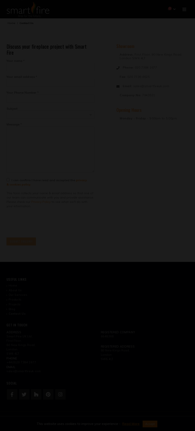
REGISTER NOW (138, 249)
